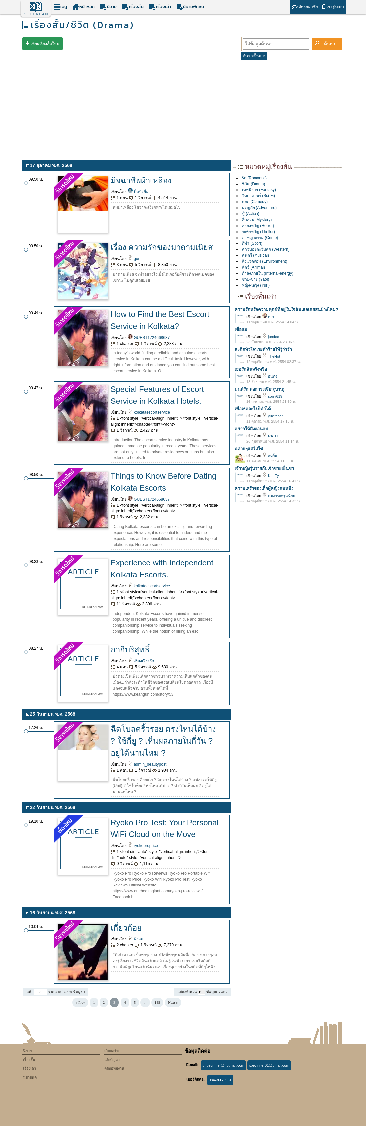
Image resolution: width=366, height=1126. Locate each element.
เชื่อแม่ (241, 329)
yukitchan (273, 416)
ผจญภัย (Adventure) (259, 207)
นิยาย (108, 6)
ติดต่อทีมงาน (114, 1068)
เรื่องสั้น (133, 6)
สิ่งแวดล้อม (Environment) (264, 261)
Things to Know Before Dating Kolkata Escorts (164, 481)
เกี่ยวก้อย (126, 927)
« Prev (80, 1002)
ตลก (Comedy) (255, 201)
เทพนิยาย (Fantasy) (259, 190)
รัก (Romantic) (254, 178)
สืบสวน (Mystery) (257, 219)
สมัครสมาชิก (305, 6)
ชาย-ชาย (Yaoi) (255, 279)
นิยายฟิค (30, 1077)
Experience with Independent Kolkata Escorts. (162, 568)
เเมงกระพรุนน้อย (278, 496)
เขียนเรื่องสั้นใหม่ (45, 43)
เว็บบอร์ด (111, 1051)
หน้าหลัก (83, 6)
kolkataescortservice (149, 412)
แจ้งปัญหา (112, 1060)
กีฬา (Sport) (252, 243)
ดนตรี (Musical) (255, 255)
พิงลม (135, 939)
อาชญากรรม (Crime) (260, 237)
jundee (270, 337)
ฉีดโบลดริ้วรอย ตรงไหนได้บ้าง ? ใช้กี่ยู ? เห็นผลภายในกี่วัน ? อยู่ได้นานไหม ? (163, 740)
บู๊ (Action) (250, 213)
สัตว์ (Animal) (253, 267)
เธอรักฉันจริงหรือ (251, 369)
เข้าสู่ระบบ (333, 6)
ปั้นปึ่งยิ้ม (138, 191)
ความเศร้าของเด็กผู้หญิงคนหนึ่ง (264, 488)
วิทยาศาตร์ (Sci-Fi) (258, 195)
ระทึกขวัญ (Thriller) (258, 231)
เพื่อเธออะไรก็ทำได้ (253, 408)
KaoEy (270, 476)
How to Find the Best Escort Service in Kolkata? (160, 320)
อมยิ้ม (269, 456)
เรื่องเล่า (160, 6)
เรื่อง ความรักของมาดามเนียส (162, 247)
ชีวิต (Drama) (253, 184)
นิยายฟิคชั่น (190, 6)
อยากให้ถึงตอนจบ (251, 428)
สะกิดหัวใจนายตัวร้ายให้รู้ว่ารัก (263, 349)
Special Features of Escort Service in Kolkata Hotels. (157, 395)
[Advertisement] (183, 108)
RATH (270, 436)
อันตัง (269, 376)
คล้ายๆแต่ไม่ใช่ (249, 448)
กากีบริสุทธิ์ (130, 649)
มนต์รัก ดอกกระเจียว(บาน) (259, 389)
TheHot (271, 356)
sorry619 (272, 396)
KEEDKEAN (36, 14)
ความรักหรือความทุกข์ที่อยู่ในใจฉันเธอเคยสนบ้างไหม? (286, 309)
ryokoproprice (143, 845)
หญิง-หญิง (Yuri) (256, 285)
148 (157, 1002)
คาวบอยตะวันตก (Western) (266, 249)
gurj (134, 258)
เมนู (60, 6)
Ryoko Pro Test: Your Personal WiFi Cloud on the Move (165, 828)
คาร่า (269, 317)
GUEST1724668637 (149, 337)
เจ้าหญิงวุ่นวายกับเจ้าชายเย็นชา (264, 468)
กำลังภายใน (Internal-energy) (267, 273)
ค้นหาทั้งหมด (254, 56)
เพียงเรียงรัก (141, 661)
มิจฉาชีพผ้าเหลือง (141, 180)
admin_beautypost (147, 764)
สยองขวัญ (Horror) (258, 225)
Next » (173, 1002)
